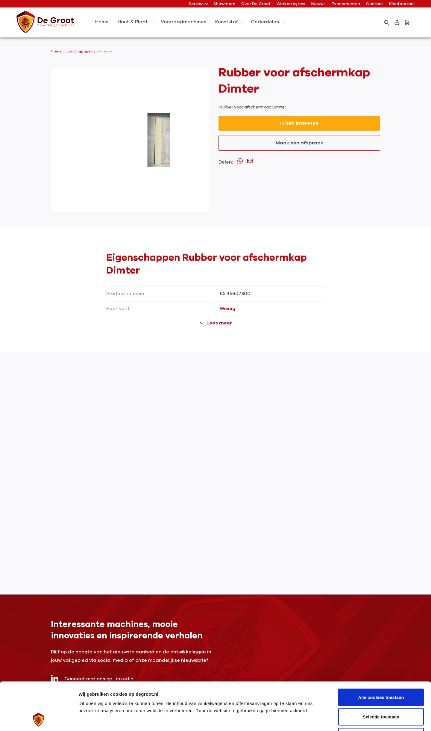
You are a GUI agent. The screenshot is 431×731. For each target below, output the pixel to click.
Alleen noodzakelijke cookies (381, 691)
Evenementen (346, 4)
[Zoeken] (386, 22)
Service (198, 4)
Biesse (106, 51)
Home (56, 51)
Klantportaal (402, 4)
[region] (130, 140)
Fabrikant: (118, 308)
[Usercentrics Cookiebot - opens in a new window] (39, 719)
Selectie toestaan (381, 672)
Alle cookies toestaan (381, 652)
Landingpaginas (81, 51)
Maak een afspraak (299, 143)
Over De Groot (256, 4)
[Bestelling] (408, 22)
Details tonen (323, 719)
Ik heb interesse (299, 123)
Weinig (227, 308)
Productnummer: (125, 293)
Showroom (224, 4)
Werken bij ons (291, 4)
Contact (374, 4)
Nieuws (318, 4)
